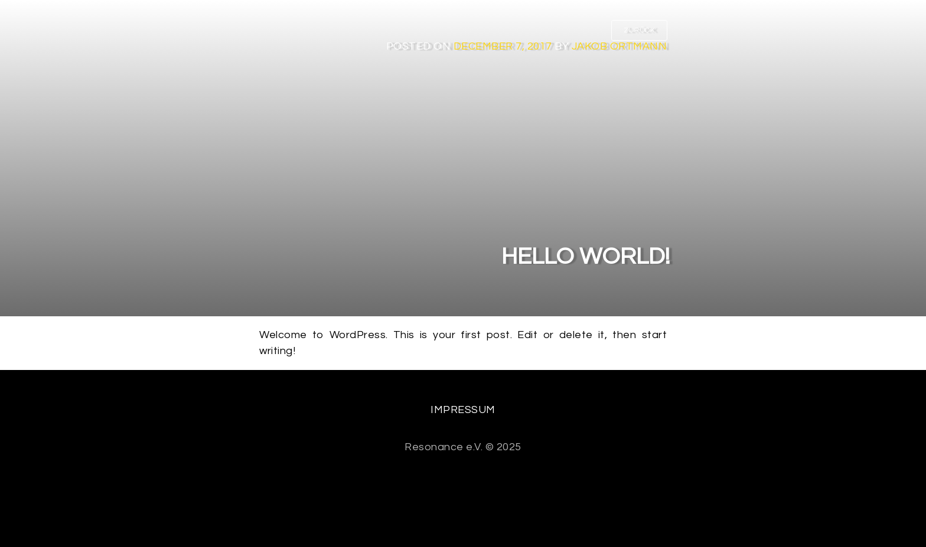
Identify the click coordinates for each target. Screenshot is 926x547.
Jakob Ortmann (619, 46)
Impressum (463, 409)
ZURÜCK (639, 30)
